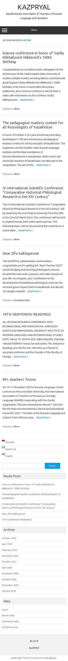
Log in (5, 609)
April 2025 (7, 544)
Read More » (27, 99)
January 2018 (9, 591)
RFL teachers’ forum (19, 379)
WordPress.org (10, 627)
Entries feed (8, 615)
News (17, 108)
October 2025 (9, 538)
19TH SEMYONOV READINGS (27, 314)
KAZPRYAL (34, 7)
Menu (34, 30)
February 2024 (9, 550)
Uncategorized (22, 300)
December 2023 (10, 555)
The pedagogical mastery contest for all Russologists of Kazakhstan (33, 125)
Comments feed (10, 621)
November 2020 (10, 573)
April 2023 (7, 567)
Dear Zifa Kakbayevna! (21, 253)
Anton (27, 40)
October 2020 (9, 579)
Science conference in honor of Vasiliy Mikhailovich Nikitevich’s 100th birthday (33, 57)
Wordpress (50, 658)
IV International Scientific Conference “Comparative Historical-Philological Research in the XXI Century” (33, 192)
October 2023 (9, 561)
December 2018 (10, 585)
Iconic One (16, 658)
